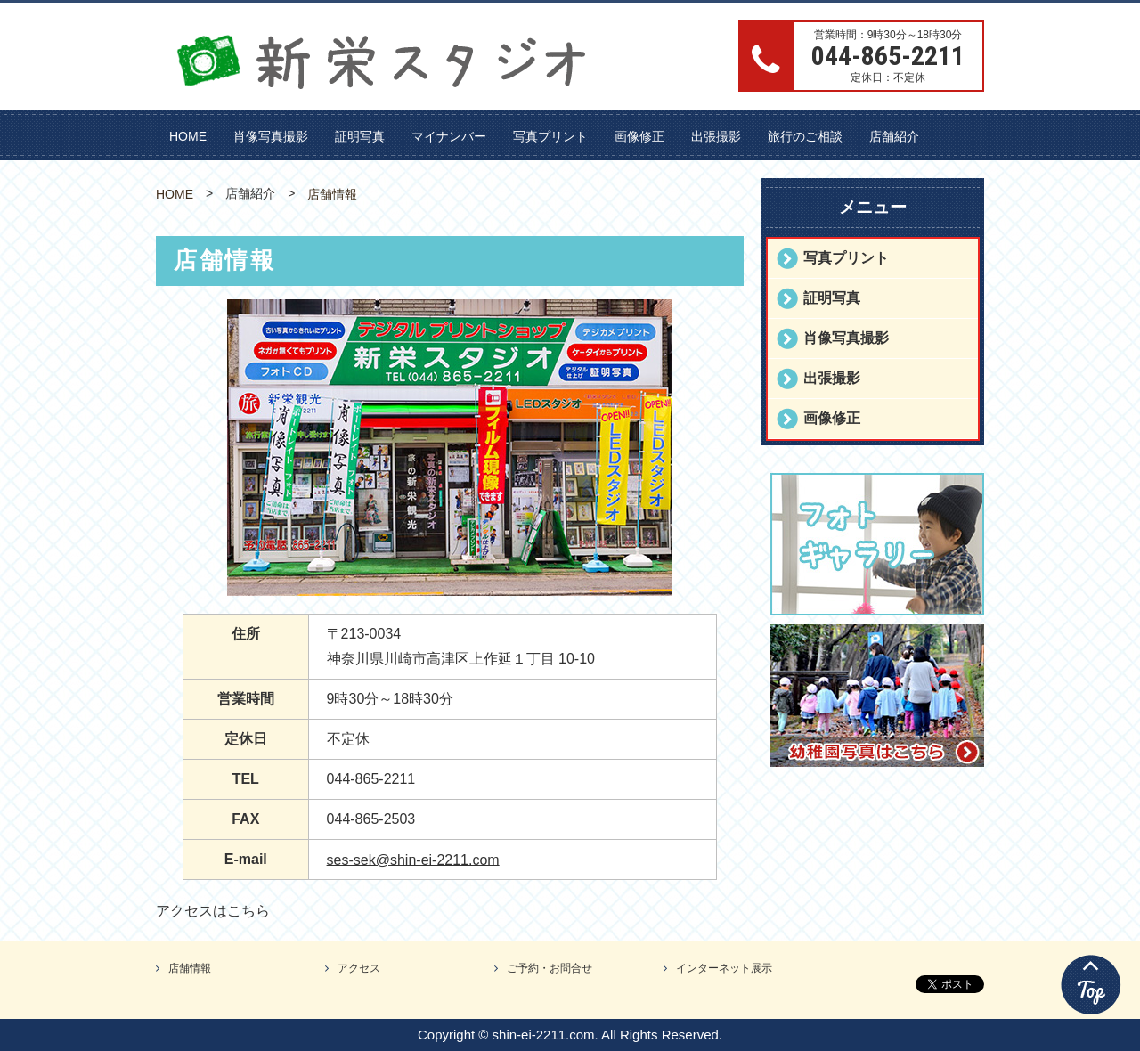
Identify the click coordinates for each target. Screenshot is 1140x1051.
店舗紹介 (894, 136)
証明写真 (360, 136)
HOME (188, 136)
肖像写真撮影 (270, 136)
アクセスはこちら (213, 910)
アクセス (359, 968)
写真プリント (550, 136)
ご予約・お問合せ (549, 968)
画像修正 (639, 136)
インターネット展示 (724, 968)
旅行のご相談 (805, 136)
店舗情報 (332, 194)
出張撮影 (716, 136)
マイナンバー (448, 136)
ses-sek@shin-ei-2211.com (413, 859)
